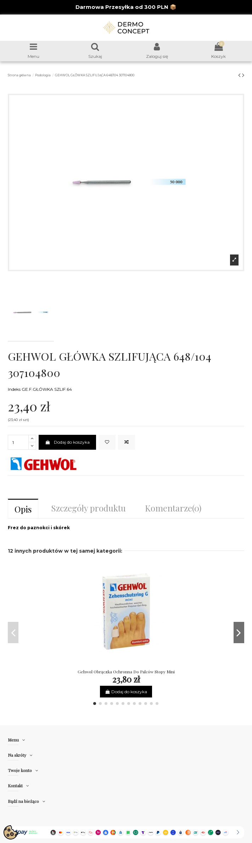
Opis (23, 509)
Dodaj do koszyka (67, 442)
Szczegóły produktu (88, 508)
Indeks (14, 389)
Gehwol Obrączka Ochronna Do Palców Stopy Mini (126, 671)
